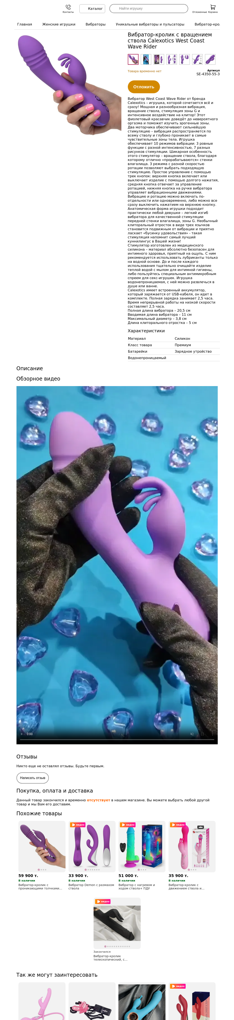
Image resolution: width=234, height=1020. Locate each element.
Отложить (143, 86)
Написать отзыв (32, 778)
